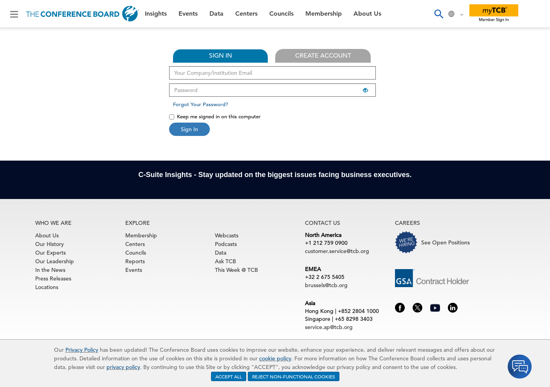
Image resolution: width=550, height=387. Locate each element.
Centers (246, 13)
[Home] (82, 14)
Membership (323, 13)
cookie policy (275, 358)
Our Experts (50, 252)
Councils (281, 13)
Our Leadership (54, 261)
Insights (156, 13)
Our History (49, 244)
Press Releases (53, 278)
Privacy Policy (81, 349)
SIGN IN (220, 56)
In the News (50, 269)
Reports (135, 261)
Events (188, 13)
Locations (46, 287)
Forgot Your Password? (200, 104)
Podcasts (226, 244)
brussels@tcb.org (326, 285)
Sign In (189, 129)
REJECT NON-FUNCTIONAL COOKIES (293, 376)
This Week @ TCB (236, 269)
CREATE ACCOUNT (323, 56)
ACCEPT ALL (228, 376)
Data (216, 13)
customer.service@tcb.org (337, 251)
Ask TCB (225, 261)
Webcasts (226, 235)
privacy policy (123, 367)
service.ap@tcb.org (329, 327)
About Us (367, 13)
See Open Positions (445, 242)
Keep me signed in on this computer (215, 116)
